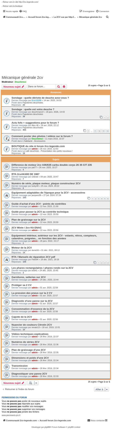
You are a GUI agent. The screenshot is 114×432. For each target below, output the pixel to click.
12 (99, 131)
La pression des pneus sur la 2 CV (32, 293)
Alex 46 (35, 125)
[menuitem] (23, 11)
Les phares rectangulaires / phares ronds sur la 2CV (42, 267)
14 (107, 131)
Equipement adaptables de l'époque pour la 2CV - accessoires (48, 192)
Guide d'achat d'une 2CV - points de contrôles (39, 203)
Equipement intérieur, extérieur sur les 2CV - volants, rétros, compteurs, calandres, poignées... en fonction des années (54, 237)
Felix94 (35, 259)
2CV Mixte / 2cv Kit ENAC (26, 227)
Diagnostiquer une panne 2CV (29, 373)
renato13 (36, 327)
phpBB (47, 427)
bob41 (34, 270)
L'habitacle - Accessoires (34, 141)
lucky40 (35, 186)
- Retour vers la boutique (12, 6)
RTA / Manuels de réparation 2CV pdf (33, 256)
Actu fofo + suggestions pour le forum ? (35, 122)
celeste (35, 177)
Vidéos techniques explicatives (30, 334)
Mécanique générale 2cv (22, 77)
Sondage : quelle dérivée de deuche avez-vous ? (40, 97)
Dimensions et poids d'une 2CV (30, 357)
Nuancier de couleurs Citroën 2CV (32, 324)
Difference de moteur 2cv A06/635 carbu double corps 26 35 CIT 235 (52, 164)
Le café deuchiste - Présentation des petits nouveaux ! (48, 151)
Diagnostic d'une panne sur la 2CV (32, 301)
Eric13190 (36, 100)
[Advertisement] (58, 46)
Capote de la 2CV (22, 316)
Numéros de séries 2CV (25, 342)
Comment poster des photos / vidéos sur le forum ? (42, 136)
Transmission (20, 365)
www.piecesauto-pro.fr (11, 415)
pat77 (34, 167)
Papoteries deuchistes (33, 102)
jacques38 (36, 195)
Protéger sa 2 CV (22, 285)
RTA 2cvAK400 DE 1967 (25, 174)
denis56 (35, 250)
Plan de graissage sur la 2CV (29, 219)
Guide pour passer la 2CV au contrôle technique (40, 211)
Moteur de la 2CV (22, 247)
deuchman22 (38, 112)
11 (95, 131)
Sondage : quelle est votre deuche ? (33, 109)
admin (35, 149)
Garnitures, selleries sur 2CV (29, 277)
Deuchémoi (20, 82)
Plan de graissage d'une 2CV (29, 349)
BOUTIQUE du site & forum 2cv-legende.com (38, 146)
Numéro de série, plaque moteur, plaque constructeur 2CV (46, 183)
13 (103, 131)
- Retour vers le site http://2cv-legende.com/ (20, 2)
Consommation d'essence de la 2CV (33, 308)
